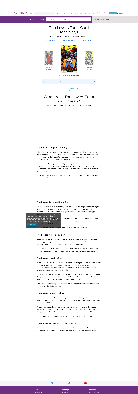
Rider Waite (61, 75)
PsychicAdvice (105, 13)
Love (85, 13)
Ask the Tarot (64, 392)
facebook (52, 383)
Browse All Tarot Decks (102, 19)
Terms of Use (46, 221)
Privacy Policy (36, 221)
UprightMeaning (51, 40)
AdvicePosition (87, 40)
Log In (121, 13)
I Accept (32, 224)
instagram (69, 383)
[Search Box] (44, 13)
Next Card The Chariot (89, 67)
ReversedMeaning (69, 40)
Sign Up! (113, 13)
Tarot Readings (38, 392)
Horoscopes (78, 13)
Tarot (58, 13)
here (47, 219)
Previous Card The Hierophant (48, 67)
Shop (63, 13)
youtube (85, 383)
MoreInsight (98, 13)
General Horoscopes (93, 392)
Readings (70, 13)
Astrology (92, 13)
